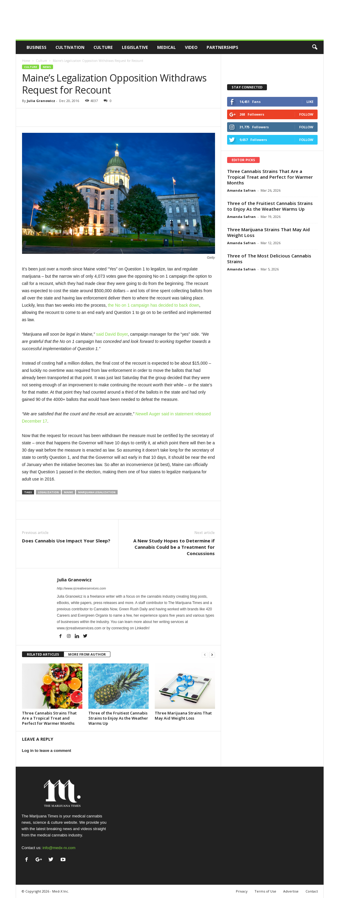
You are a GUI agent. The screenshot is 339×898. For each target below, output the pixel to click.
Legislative (135, 47)
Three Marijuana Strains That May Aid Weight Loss (183, 715)
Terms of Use (265, 891)
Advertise (291, 891)
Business (36, 47)
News (47, 67)
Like (309, 101)
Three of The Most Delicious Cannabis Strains (269, 258)
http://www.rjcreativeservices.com (81, 588)
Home (26, 61)
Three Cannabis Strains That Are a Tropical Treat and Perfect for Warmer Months (49, 718)
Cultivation (69, 47)
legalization (48, 492)
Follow (306, 114)
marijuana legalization (97, 492)
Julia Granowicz (41, 100)
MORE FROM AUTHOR (87, 654)
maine (68, 492)
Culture (103, 47)
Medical (166, 47)
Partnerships (222, 47)
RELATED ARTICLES (43, 654)
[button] (314, 47)
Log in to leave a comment (46, 750)
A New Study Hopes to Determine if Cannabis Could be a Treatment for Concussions (174, 547)
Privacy (242, 891)
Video (191, 47)
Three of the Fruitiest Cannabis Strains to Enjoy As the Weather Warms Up (118, 718)
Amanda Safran (241, 190)
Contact (312, 891)
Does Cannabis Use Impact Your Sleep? (66, 541)
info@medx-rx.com (59, 847)
